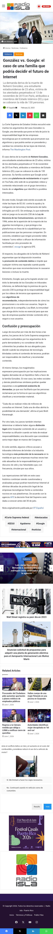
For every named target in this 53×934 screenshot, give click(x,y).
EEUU (12, 523)
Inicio (11, 915)
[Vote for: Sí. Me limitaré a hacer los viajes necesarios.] (26, 769)
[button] (26, 766)
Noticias (15, 48)
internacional (19, 529)
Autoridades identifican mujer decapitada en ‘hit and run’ (38, 727)
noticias (37, 529)
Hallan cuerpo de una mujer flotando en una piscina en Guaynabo (37, 696)
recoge (17, 247)
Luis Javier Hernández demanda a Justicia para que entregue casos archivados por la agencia (26, 569)
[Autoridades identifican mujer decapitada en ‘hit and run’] (39, 715)
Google (41, 523)
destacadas (42, 517)
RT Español (11, 108)
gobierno (26, 523)
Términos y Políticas (24, 915)
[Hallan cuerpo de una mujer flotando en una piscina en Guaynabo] (39, 684)
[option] (26, 568)
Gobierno (24, 48)
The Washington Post (20, 149)
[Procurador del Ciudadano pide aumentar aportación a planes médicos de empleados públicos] (13, 684)
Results (37, 807)
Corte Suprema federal (17, 517)
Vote (47, 807)
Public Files (39, 915)
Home (6, 48)
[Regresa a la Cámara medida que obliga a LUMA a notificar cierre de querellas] (13, 715)
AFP (12, 497)
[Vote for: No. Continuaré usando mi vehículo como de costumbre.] (26, 789)
